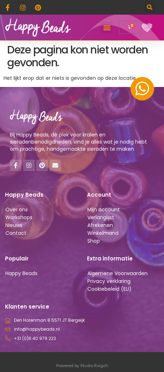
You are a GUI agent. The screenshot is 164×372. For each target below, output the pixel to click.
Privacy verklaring (108, 281)
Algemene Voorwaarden (117, 273)
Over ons (16, 209)
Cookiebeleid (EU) (109, 289)
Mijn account (103, 209)
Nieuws (13, 225)
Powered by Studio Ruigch (82, 365)
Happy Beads (21, 273)
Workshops (18, 217)
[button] (149, 7)
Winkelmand (102, 233)
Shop (93, 240)
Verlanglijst (100, 217)
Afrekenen (100, 225)
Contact (15, 233)
